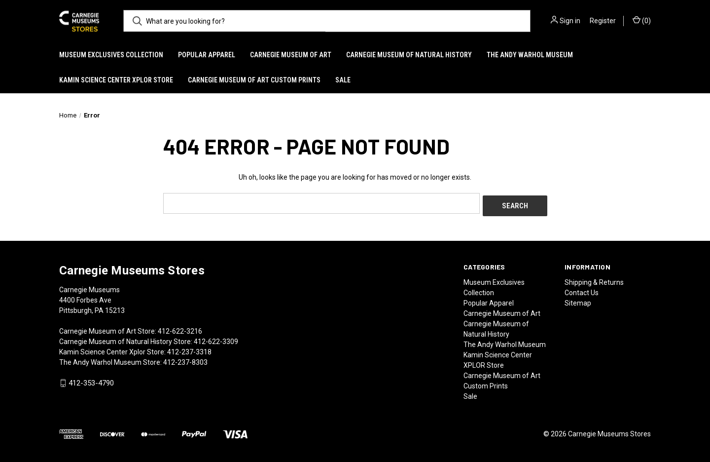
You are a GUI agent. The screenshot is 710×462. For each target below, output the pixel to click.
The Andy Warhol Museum (530, 55)
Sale (343, 80)
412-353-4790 (91, 380)
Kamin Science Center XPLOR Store (116, 80)
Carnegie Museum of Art (290, 55)
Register (603, 21)
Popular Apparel (206, 55)
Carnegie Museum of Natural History (409, 55)
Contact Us (582, 290)
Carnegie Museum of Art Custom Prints (254, 80)
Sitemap (578, 300)
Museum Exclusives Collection (111, 55)
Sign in (570, 21)
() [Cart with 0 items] (642, 20)
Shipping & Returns (594, 279)
